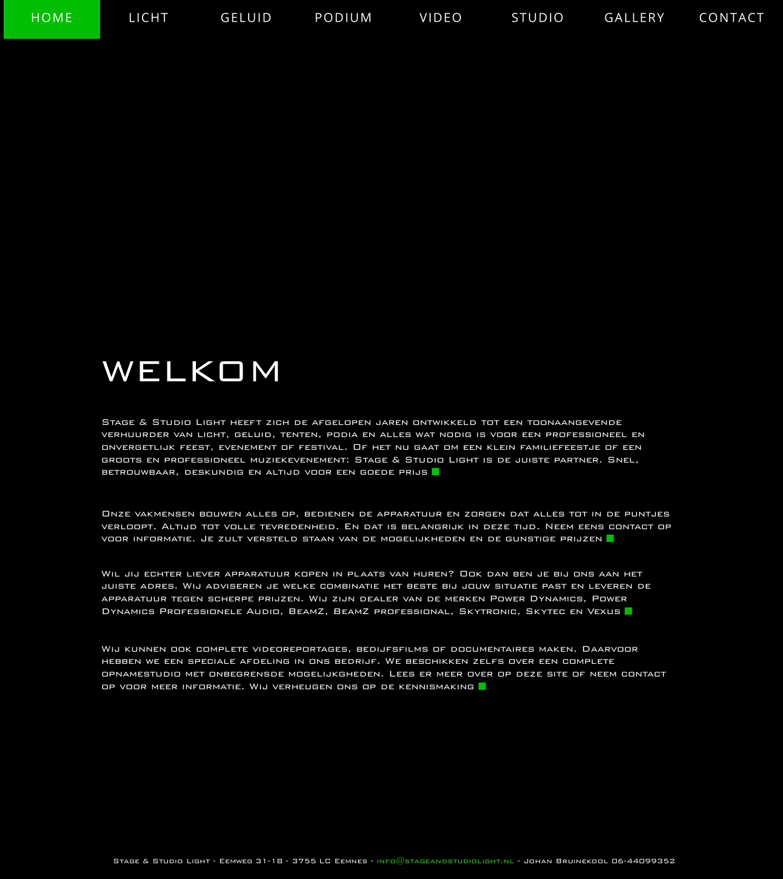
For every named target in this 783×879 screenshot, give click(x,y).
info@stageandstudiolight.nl (445, 861)
